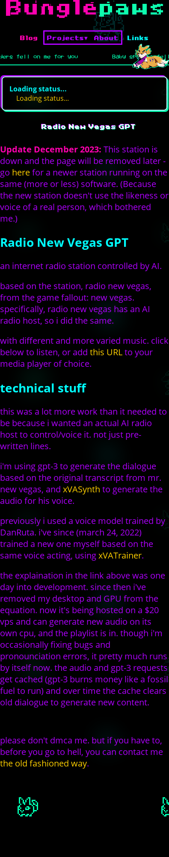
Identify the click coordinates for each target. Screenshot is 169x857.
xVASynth (81, 489)
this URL (106, 352)
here (21, 172)
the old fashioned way (43, 763)
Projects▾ (67, 37)
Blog (29, 37)
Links (138, 37)
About (106, 37)
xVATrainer (120, 555)
